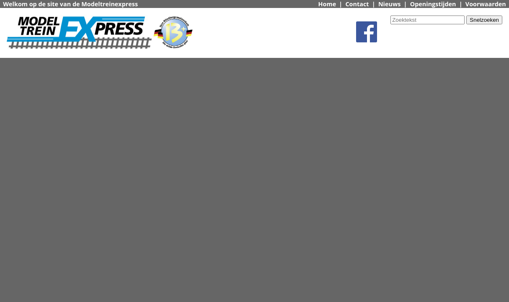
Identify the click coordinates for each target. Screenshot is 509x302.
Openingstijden (433, 4)
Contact (357, 4)
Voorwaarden (485, 4)
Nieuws (389, 4)
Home (327, 4)
